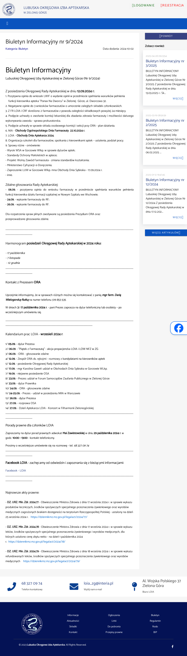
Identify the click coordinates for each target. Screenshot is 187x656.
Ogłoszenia (114, 615)
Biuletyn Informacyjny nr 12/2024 (165, 182)
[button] (7, 23)
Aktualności (73, 621)
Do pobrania (114, 627)
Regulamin (155, 621)
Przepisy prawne (114, 632)
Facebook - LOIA (15, 470)
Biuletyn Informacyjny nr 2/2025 (165, 122)
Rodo (155, 627)
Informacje (73, 615)
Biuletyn (155, 615)
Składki (73, 627)
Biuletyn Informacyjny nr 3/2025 (165, 63)
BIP (155, 632)
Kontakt (73, 632)
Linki (114, 621)
